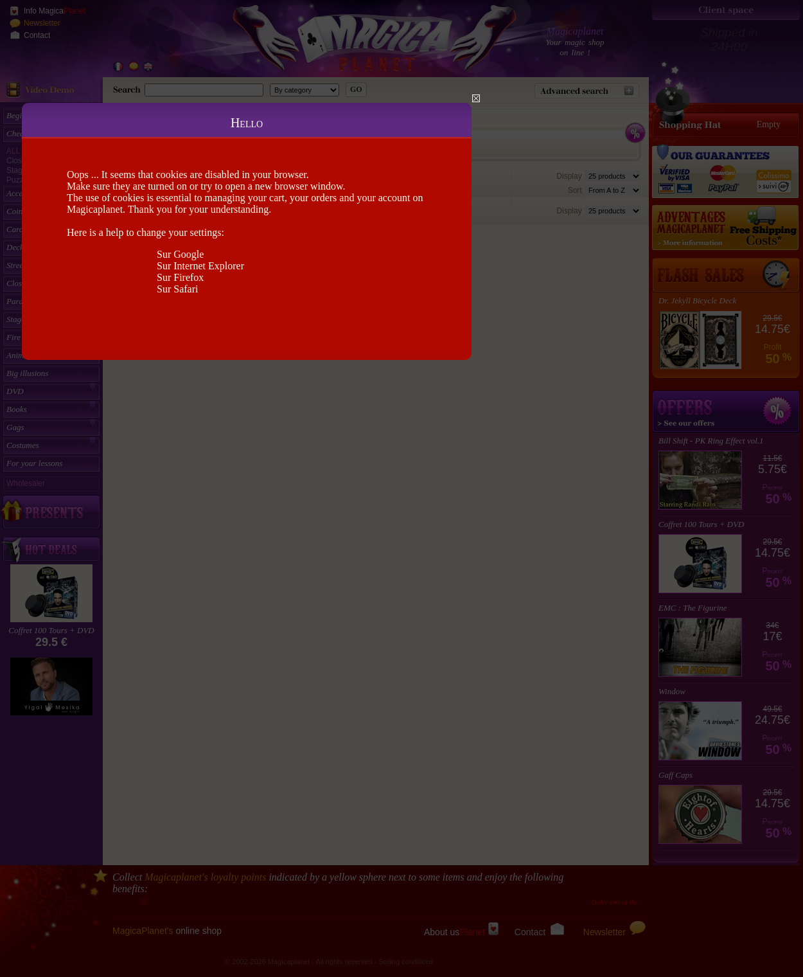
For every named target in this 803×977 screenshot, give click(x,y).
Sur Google (180, 254)
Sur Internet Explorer (200, 265)
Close (476, 98)
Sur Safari (177, 288)
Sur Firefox (180, 277)
